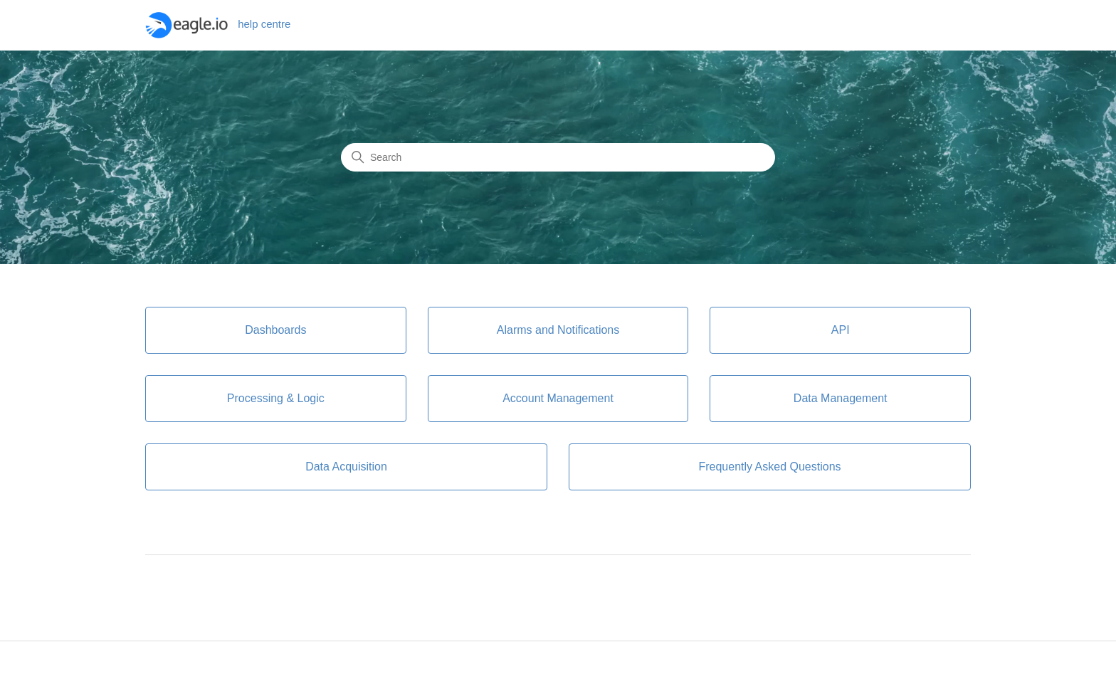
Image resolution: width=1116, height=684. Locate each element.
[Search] (558, 157)
